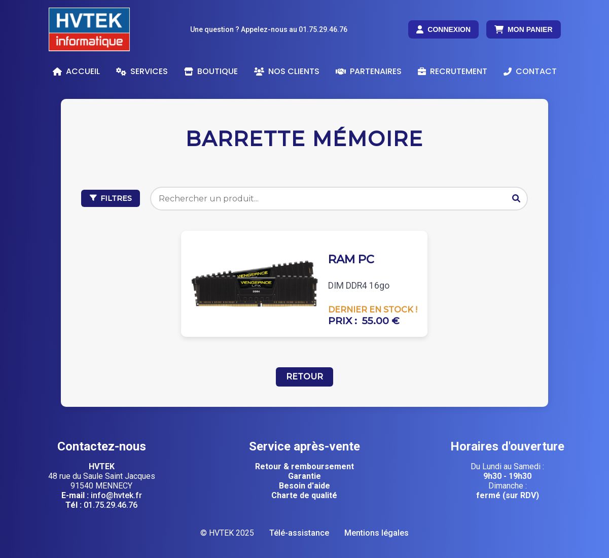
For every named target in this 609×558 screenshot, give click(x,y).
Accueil (76, 71)
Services (142, 71)
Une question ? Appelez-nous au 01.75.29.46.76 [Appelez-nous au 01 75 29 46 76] (268, 29)
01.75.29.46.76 (110, 505)
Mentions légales (376, 533)
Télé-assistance (299, 533)
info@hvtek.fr (116, 495)
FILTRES (110, 198)
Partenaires (369, 71)
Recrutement (452, 71)
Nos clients (286, 71)
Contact (530, 71)
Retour (304, 376)
